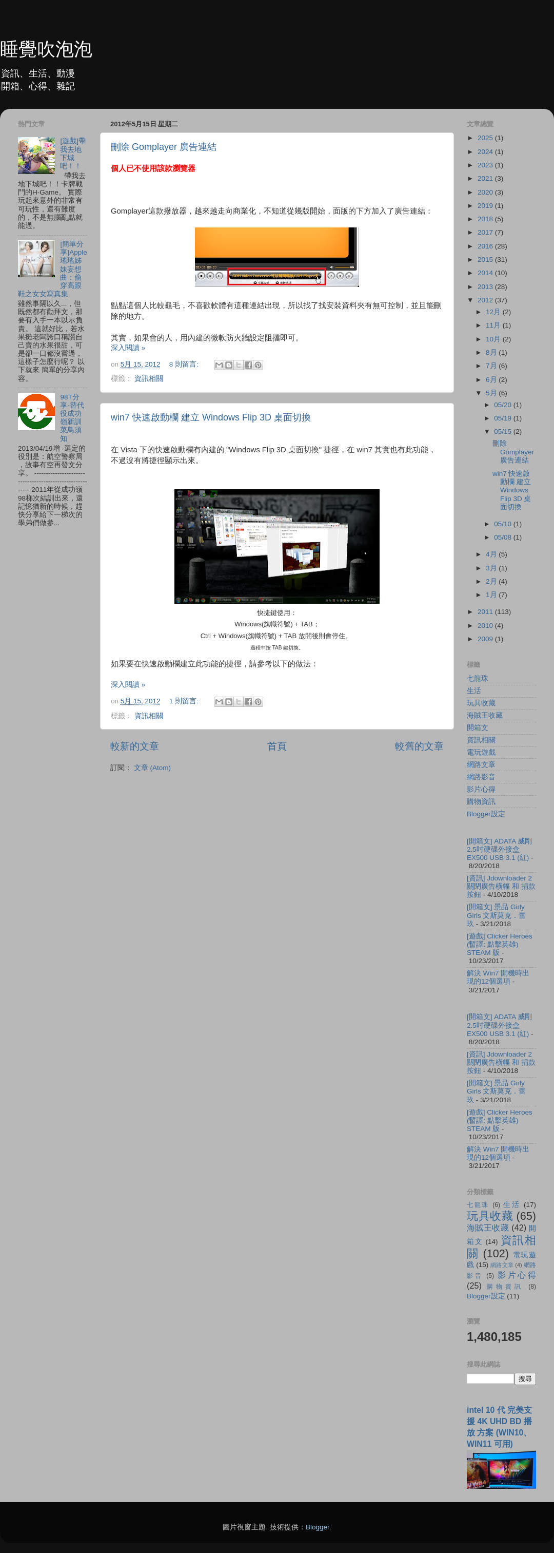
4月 (492, 554)
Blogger (317, 1527)
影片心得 (481, 789)
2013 (486, 287)
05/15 (503, 431)
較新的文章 (134, 746)
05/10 (503, 524)
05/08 (503, 537)
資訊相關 (148, 378)
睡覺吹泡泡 (46, 49)
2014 (486, 273)
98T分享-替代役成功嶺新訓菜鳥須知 (72, 418)
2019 (486, 205)
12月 (494, 312)
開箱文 (477, 728)
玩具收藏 (481, 703)
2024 (486, 152)
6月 (492, 380)
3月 (492, 568)
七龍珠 (477, 678)
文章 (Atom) (152, 768)
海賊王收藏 (485, 715)
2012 (486, 300)
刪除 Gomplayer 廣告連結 (163, 147)
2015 (486, 259)
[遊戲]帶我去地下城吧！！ (73, 153)
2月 (492, 581)
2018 (486, 219)
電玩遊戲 (481, 752)
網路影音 (481, 777)
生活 (474, 691)
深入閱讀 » (128, 348)
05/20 (503, 405)
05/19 (503, 418)
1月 (492, 595)
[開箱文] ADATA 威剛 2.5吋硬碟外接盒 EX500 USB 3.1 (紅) (499, 849)
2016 (486, 246)
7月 (492, 366)
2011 (486, 612)
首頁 (277, 746)
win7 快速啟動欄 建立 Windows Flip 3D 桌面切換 (211, 417)
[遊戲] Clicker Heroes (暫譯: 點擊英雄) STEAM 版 (499, 944)
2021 (486, 178)
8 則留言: (185, 364)
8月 (492, 352)
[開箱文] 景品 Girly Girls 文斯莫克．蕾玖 (496, 915)
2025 (486, 138)
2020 (486, 192)
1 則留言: (185, 701)
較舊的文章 (419, 746)
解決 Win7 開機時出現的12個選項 (498, 977)
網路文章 (481, 765)
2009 (486, 639)
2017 (486, 232)
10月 (494, 339)
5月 (492, 393)
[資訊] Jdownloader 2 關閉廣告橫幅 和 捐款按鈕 (501, 886)
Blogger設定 (486, 814)
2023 (486, 165)
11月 (494, 325)
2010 (486, 625)
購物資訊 (481, 802)
